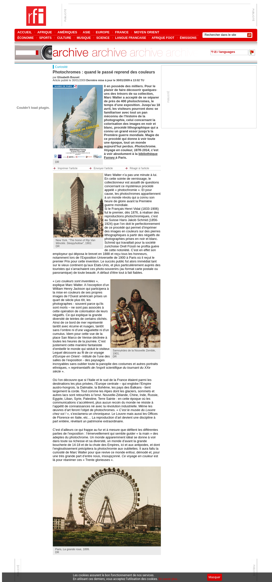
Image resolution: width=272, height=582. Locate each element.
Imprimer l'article (68, 168)
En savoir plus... (169, 579)
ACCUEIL (25, 32)
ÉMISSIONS (188, 37)
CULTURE (64, 37)
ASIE (86, 32)
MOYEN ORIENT (146, 32)
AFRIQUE (44, 32)
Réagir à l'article (139, 168)
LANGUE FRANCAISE (130, 37)
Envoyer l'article (103, 168)
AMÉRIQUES (67, 32)
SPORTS (45, 37)
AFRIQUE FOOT (163, 37)
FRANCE (122, 32)
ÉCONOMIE (26, 37)
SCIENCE (103, 37)
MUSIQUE (84, 37)
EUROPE (103, 32)
